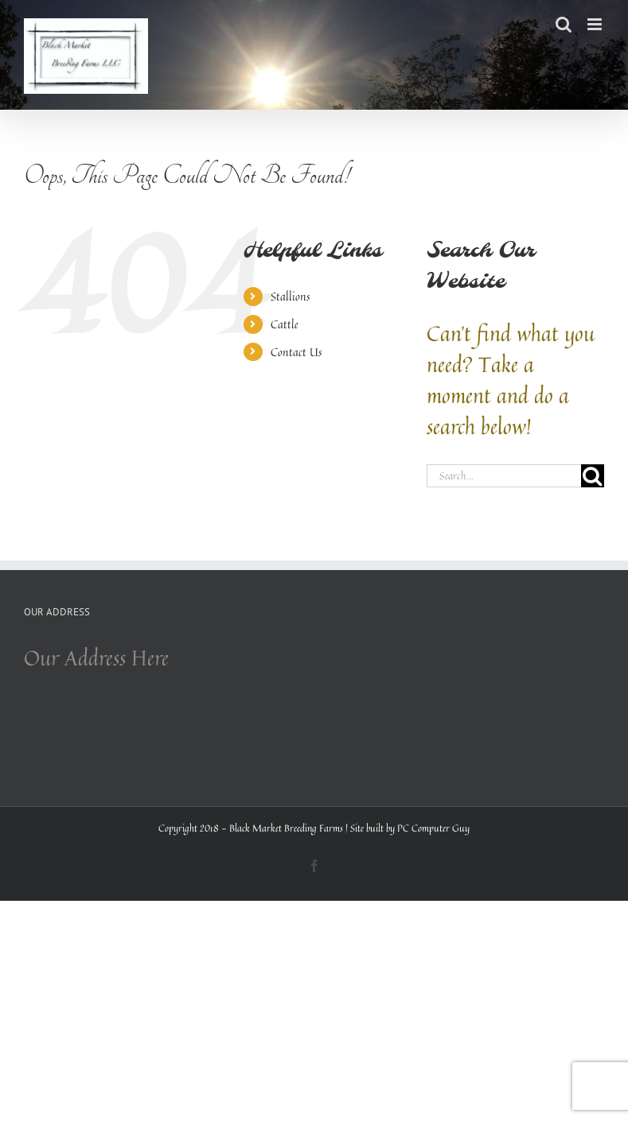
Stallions (290, 296)
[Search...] (504, 475)
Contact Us (296, 351)
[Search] (592, 475)
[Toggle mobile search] (563, 24)
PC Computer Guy (433, 828)
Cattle (284, 324)
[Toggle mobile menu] (595, 24)
